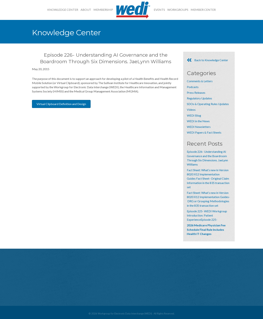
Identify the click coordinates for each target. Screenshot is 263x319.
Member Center (203, 9)
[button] (61, 104)
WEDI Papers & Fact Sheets (204, 132)
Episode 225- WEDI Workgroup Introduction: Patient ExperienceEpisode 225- (207, 215)
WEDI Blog (194, 115)
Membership (103, 9)
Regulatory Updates (199, 98)
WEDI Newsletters (199, 126)
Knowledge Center (62, 9)
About (86, 9)
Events (159, 9)
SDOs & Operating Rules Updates (208, 104)
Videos (191, 109)
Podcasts (193, 87)
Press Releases (196, 92)
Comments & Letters (200, 81)
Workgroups (177, 9)
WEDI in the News (198, 121)
